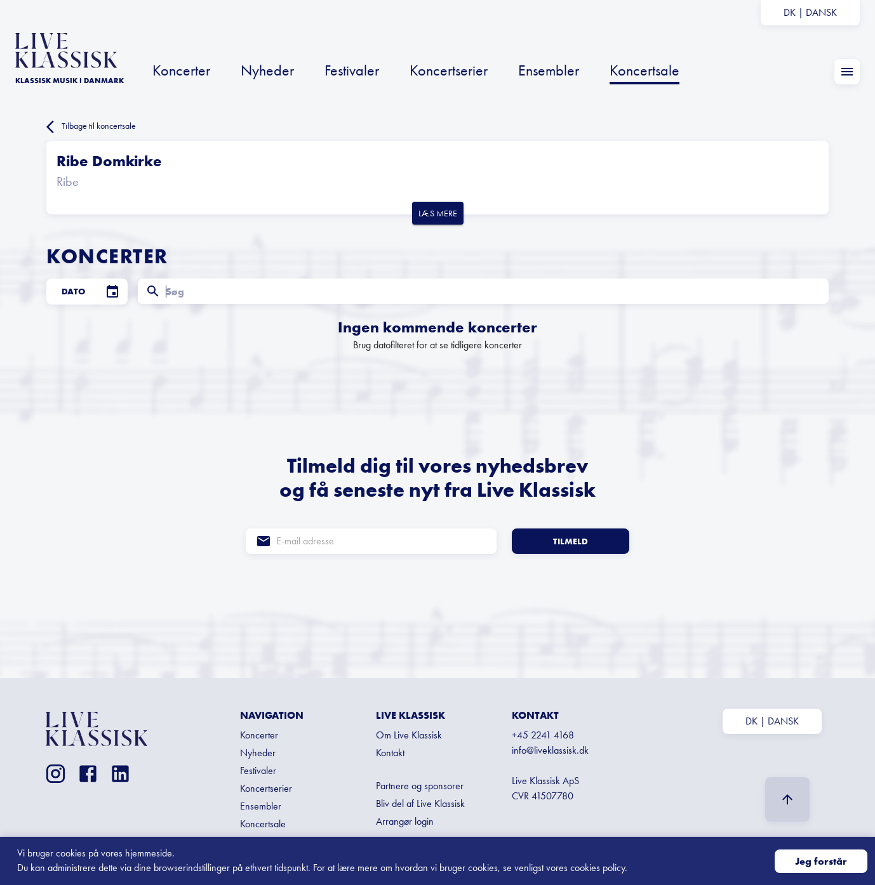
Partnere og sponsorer (420, 785)
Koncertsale (644, 70)
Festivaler (351, 70)
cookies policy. (598, 867)
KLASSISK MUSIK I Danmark (69, 80)
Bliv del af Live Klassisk (420, 803)
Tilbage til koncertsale (91, 126)
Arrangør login (405, 821)
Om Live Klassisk (409, 735)
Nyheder (267, 70)
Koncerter (181, 70)
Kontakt (390, 752)
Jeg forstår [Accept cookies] (821, 861)
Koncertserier (449, 70)
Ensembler (548, 70)
